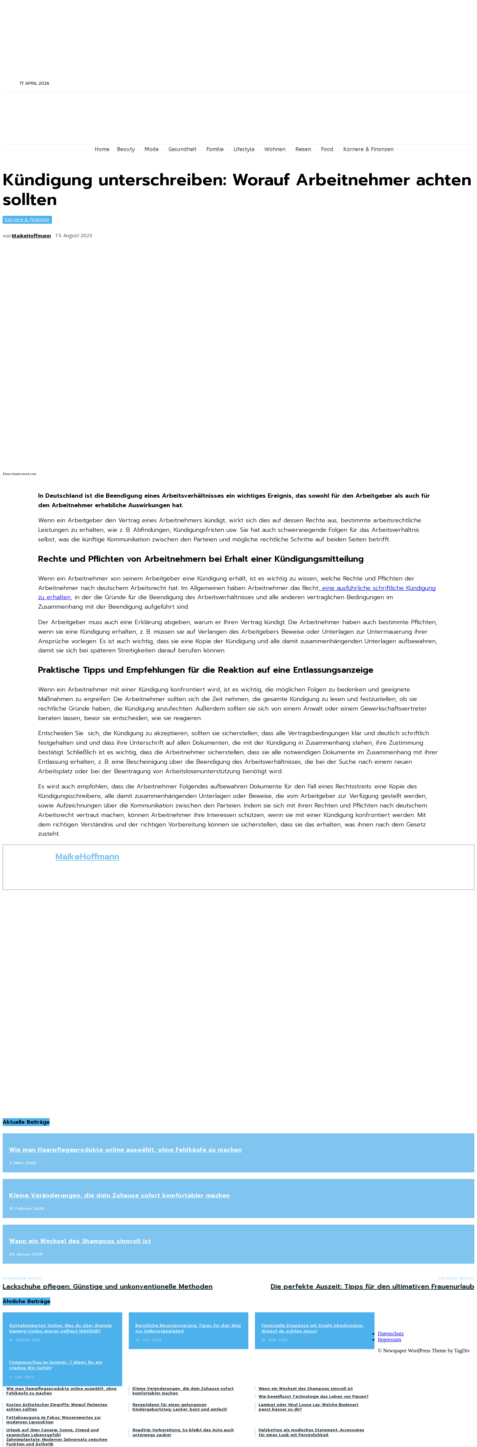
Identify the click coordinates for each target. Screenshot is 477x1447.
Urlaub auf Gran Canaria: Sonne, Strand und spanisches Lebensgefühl (52, 1432)
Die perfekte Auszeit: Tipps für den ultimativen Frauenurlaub (372, 1286)
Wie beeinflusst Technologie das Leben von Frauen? (314, 1396)
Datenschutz (391, 1333)
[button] (10, 83)
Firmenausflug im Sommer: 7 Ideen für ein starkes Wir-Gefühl (55, 1365)
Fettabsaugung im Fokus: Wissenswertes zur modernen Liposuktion (53, 1419)
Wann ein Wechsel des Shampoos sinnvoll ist (80, 1241)
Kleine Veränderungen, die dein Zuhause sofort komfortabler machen (119, 1195)
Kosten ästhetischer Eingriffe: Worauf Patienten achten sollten (56, 1407)
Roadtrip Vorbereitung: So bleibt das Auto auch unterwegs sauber (183, 1432)
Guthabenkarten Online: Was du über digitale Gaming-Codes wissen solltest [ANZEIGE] (60, 1328)
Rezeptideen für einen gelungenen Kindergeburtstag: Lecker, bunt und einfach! (179, 1407)
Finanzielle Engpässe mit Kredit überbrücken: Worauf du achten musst (312, 1328)
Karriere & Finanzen (27, 219)
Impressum (389, 1339)
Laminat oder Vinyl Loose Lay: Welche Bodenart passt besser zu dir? (308, 1407)
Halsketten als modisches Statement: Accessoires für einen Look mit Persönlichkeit (311, 1432)
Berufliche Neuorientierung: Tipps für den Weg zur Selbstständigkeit (188, 1328)
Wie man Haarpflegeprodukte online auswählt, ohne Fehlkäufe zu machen (125, 1149)
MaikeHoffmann (31, 235)
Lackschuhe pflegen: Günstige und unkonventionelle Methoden (108, 1286)
